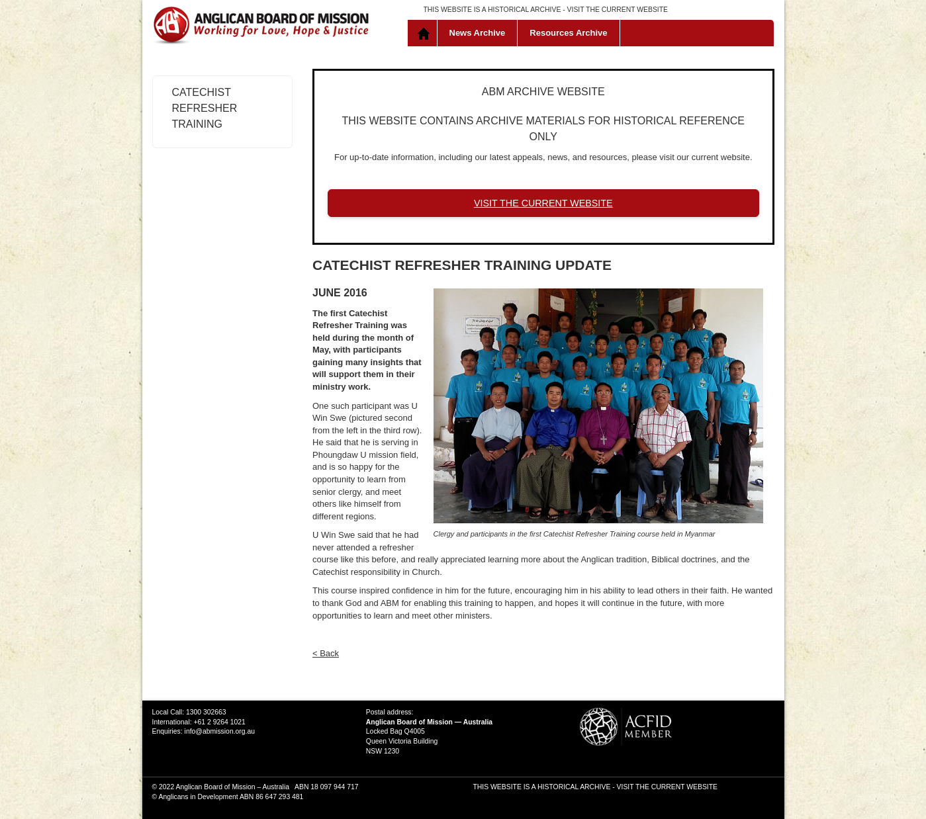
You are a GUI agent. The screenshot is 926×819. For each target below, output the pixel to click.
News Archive (477, 33)
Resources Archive (568, 33)
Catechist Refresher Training (205, 108)
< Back (325, 653)
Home (425, 33)
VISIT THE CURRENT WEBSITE (617, 9)
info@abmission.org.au (220, 731)
